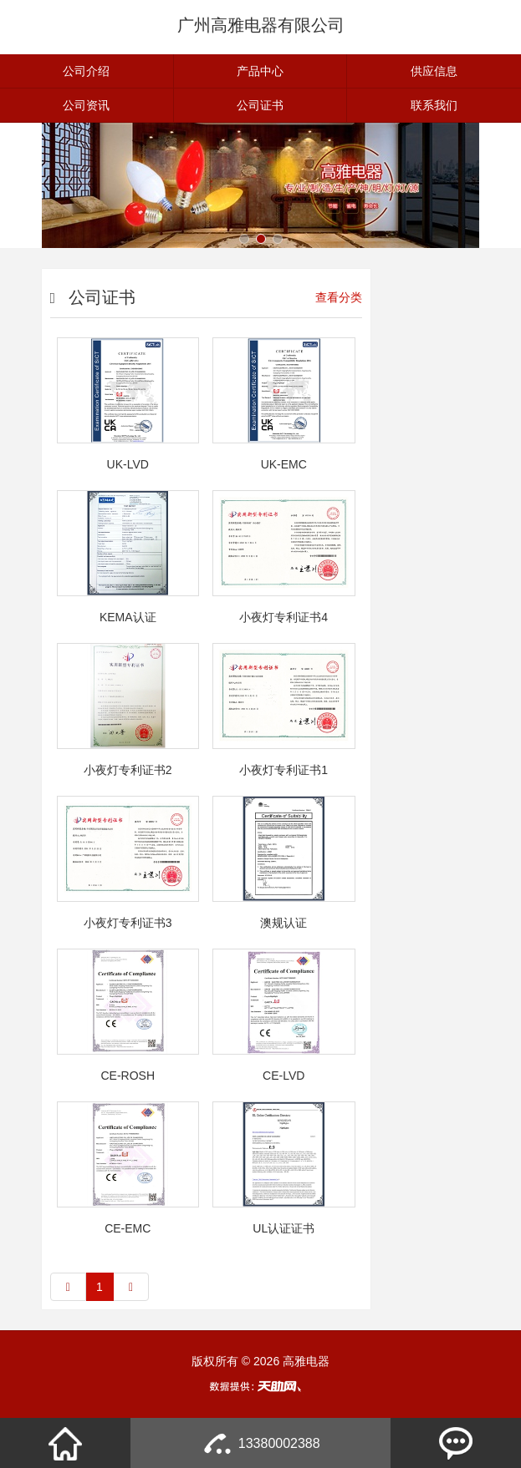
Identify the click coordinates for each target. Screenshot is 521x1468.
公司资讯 (86, 105)
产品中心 (260, 71)
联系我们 (434, 105)
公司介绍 (86, 71)
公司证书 (260, 105)
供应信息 (434, 71)
